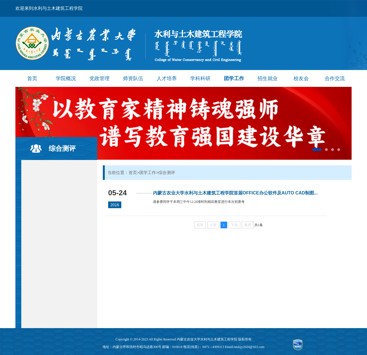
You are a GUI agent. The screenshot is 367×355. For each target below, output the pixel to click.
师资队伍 (133, 78)
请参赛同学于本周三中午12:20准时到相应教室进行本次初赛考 (199, 202)
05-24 (117, 193)
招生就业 (267, 78)
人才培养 (167, 78)
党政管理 (99, 78)
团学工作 (234, 78)
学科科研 (200, 78)
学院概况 (66, 78)
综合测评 (62, 148)
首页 (32, 78)
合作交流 (335, 78)
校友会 (301, 78)
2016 (114, 205)
